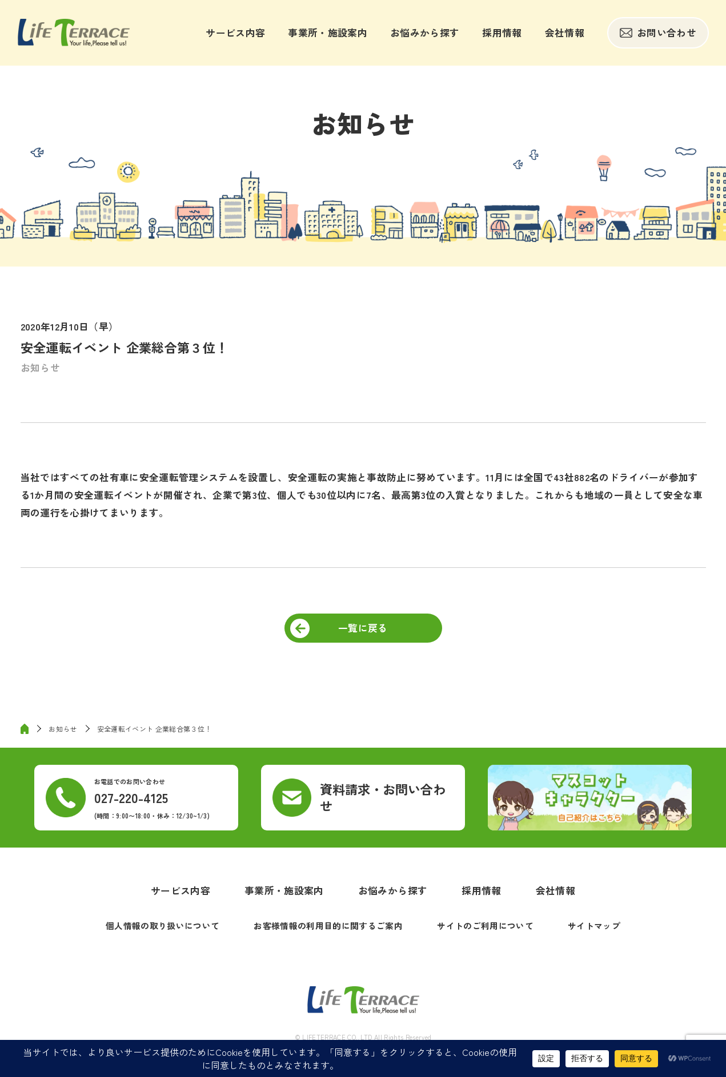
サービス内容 (235, 32)
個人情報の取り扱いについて (162, 925)
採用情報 (502, 32)
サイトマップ (594, 925)
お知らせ (40, 367)
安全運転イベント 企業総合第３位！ (154, 728)
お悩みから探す (424, 32)
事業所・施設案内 (327, 32)
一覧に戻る (363, 628)
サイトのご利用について (485, 925)
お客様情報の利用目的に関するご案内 (328, 925)
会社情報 (564, 32)
